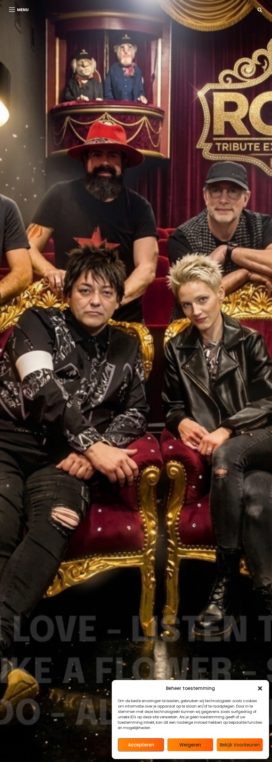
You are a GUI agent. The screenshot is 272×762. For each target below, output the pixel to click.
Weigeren (190, 745)
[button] (260, 688)
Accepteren (141, 745)
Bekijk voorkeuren (240, 745)
